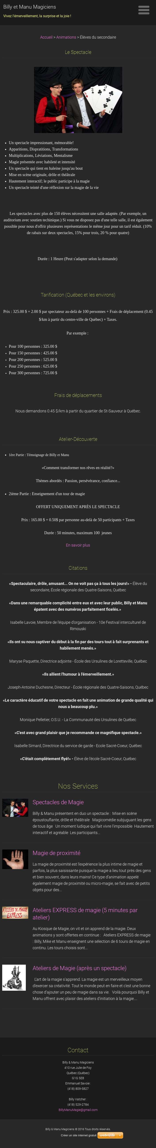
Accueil (46, 37)
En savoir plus (78, 545)
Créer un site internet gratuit (78, 1135)
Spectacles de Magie (58, 802)
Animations (66, 37)
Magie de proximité (56, 853)
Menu (143, 10)
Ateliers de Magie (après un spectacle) (79, 968)
